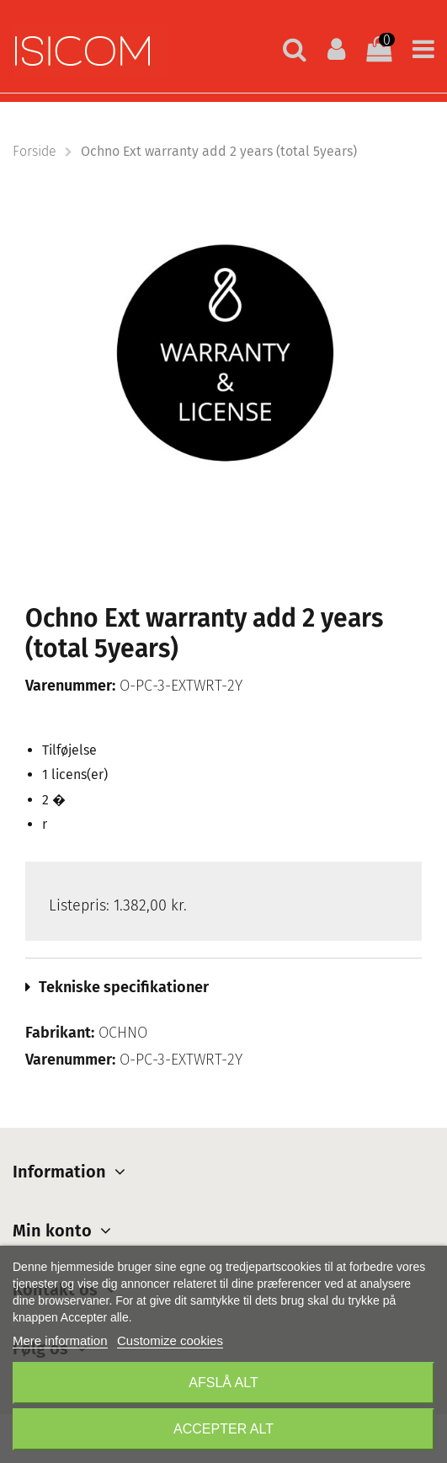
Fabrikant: (59, 1033)
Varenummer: (70, 686)
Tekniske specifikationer (124, 987)
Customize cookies (170, 1340)
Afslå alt (223, 1382)
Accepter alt (223, 1429)
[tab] (223, 987)
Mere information (60, 1340)
